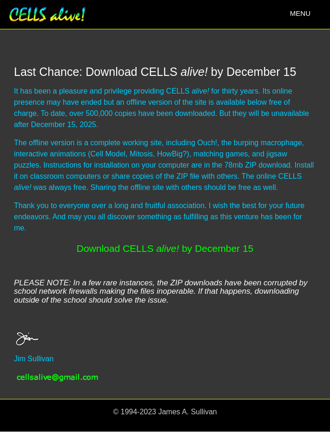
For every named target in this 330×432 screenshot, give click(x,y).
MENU (303, 15)
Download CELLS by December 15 (165, 248)
